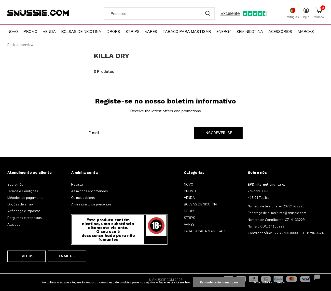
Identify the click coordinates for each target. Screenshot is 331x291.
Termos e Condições (22, 191)
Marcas (306, 31)
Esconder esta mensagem (219, 282)
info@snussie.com (292, 213)
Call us (26, 256)
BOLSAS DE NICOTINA (81, 31)
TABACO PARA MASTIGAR (187, 31)
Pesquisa (208, 13)
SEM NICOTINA (249, 31)
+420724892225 (291, 206)
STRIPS (132, 31)
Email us (67, 256)
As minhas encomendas (89, 191)
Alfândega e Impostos (24, 211)
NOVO (12, 31)
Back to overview (20, 45)
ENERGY (223, 31)
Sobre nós (15, 184)
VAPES (151, 31)
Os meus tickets (83, 198)
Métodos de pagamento (25, 198)
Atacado (13, 224)
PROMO (30, 31)
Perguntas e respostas (24, 218)
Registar (77, 184)
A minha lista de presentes (91, 204)
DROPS (113, 31)
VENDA (49, 31)
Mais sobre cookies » (269, 282)
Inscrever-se (218, 132)
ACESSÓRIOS (280, 31)
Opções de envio (20, 204)
